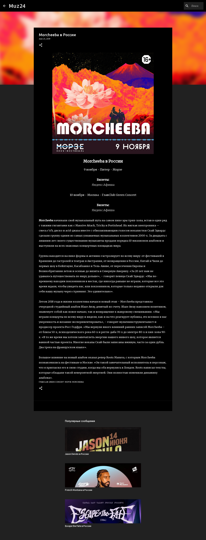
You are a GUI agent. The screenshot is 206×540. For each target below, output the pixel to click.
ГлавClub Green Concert (51, 382)
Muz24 (17, 6)
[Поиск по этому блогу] (186, 6)
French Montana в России (78, 490)
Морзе (68, 382)
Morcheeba (78, 382)
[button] (41, 45)
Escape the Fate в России (78, 526)
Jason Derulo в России (77, 454)
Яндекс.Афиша (103, 185)
